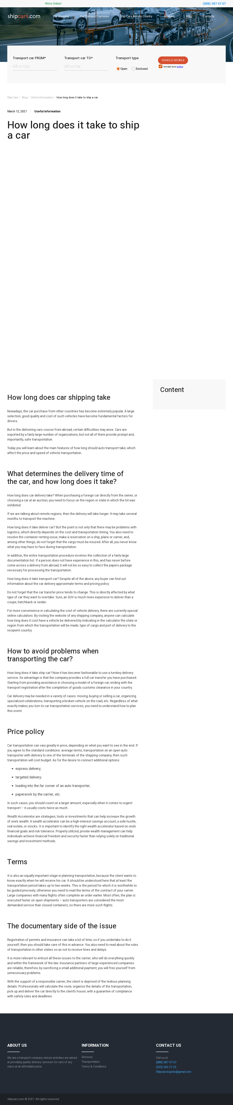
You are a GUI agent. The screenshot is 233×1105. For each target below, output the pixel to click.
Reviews (169, 16)
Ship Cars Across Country (136, 16)
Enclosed (142, 68)
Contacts (208, 16)
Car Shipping (61, 16)
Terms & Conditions (94, 1066)
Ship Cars (12, 97)
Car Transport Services (94, 16)
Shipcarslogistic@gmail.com (173, 1072)
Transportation (91, 1062)
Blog (189, 16)
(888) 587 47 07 (214, 3)
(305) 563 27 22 (166, 1067)
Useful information (42, 97)
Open (124, 68)
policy (180, 66)
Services (87, 1057)
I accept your (173, 67)
